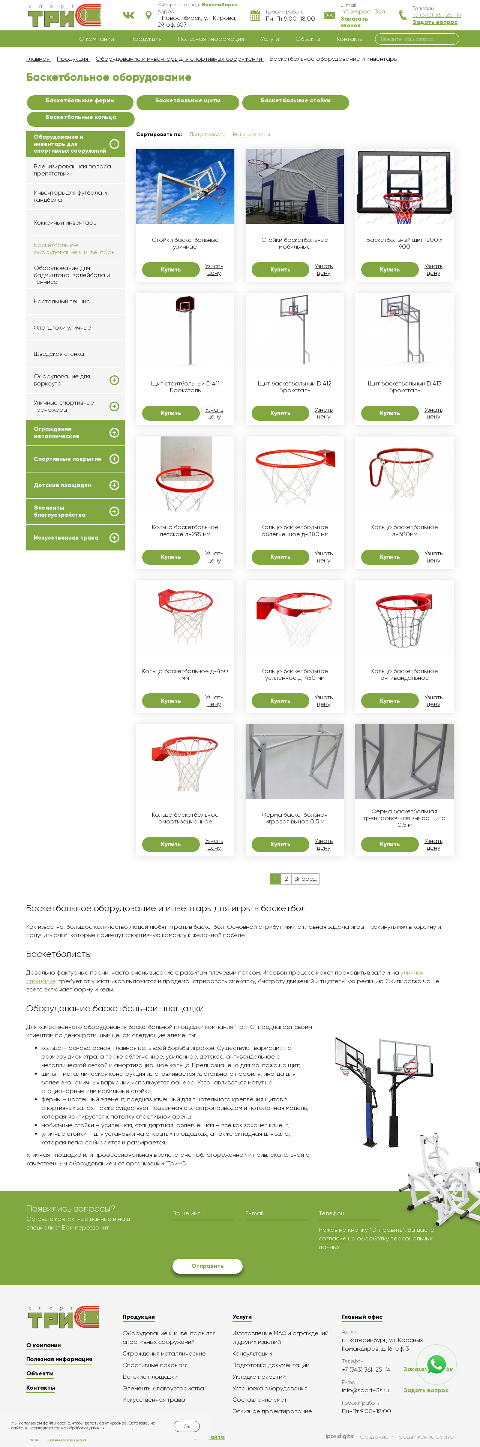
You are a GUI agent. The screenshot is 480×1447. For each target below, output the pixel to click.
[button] (219, 4)
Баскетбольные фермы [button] (80, 100)
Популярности (207, 134)
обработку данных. (86, 1428)
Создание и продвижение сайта (390, 1437)
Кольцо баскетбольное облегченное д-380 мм (294, 530)
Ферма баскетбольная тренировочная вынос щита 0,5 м (404, 818)
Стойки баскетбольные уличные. (185, 243)
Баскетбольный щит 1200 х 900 (404, 243)
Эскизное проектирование (272, 1411)
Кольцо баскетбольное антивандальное (404, 674)
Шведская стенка (59, 353)
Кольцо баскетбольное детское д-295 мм (185, 530)
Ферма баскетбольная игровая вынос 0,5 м (294, 818)
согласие (332, 1238)
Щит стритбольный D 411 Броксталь (185, 387)
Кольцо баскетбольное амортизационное (185, 818)
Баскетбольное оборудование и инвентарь (74, 248)
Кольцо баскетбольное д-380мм (404, 530)
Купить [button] (171, 269)
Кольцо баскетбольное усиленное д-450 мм (294, 674)
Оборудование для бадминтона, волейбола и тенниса (72, 274)
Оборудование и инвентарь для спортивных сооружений (70, 143)
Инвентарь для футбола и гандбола (70, 196)
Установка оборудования (270, 1388)
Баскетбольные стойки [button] (295, 100)
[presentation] (229, 1240)
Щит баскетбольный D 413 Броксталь (404, 387)
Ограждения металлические (57, 432)
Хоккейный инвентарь (65, 222)
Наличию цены (251, 134)
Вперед (305, 878)
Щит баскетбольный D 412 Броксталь (295, 387)
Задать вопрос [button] (435, 21)
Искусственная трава (66, 537)
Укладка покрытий (259, 1376)
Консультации (252, 1353)
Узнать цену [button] (214, 269)
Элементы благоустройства (60, 511)
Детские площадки (62, 485)
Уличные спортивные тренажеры (64, 406)
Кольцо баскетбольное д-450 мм (185, 674)
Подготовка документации (270, 1365)
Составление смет (259, 1399)
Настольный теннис (62, 301)
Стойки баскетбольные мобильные (294, 243)
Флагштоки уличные (62, 327)
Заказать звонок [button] (354, 22)
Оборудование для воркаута (62, 380)
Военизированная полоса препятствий (72, 170)
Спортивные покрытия (67, 459)
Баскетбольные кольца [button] (81, 116)
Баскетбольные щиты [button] (187, 100)
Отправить (207, 1265)
